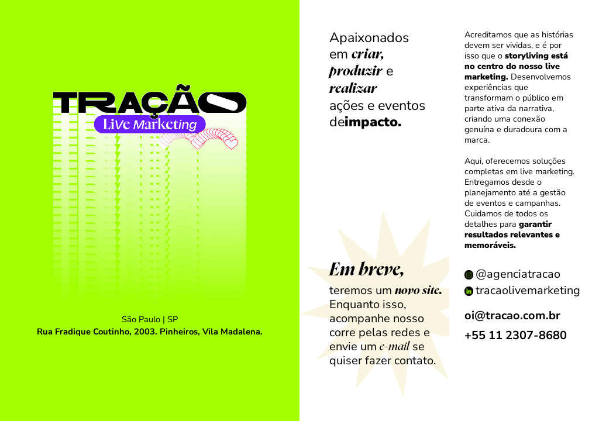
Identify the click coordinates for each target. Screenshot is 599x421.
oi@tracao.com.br (512, 315)
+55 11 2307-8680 (515, 335)
